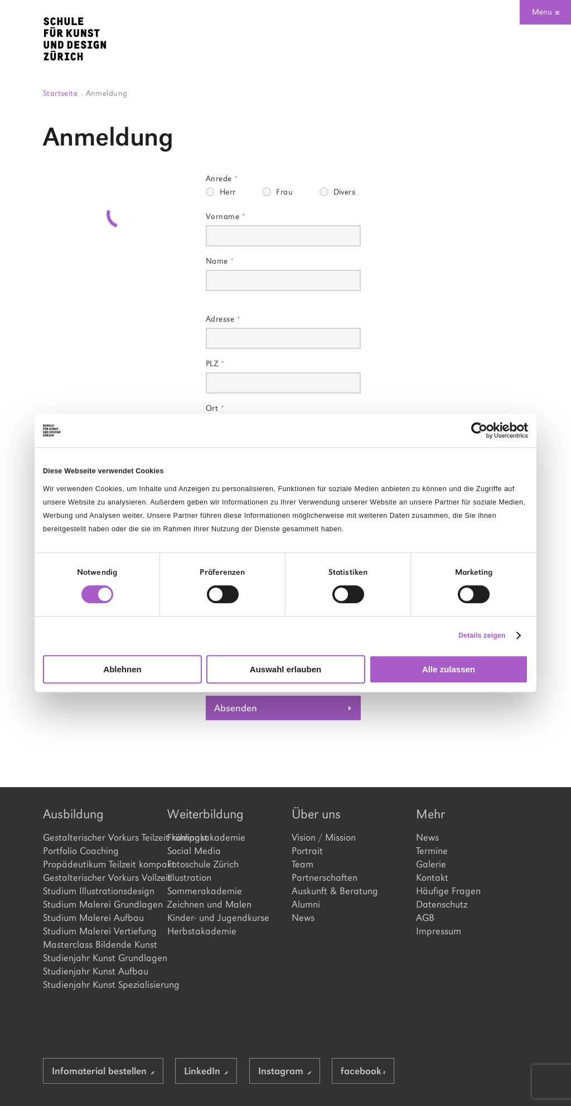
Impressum (438, 931)
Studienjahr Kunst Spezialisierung (99, 984)
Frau (284, 191)
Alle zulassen (448, 669)
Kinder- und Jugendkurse (218, 917)
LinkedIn (206, 1070)
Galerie (431, 864)
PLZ (215, 363)
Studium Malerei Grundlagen (99, 904)
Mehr (430, 814)
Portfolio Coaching (81, 850)
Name (220, 260)
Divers (344, 191)
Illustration (189, 877)
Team (302, 864)
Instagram (284, 1070)
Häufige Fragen (448, 890)
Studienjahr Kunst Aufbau (95, 971)
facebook (363, 1070)
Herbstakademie (201, 931)
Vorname (225, 216)
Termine (432, 850)
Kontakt (432, 877)
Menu (545, 12)
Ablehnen (122, 669)
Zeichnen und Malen (209, 904)
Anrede (222, 178)
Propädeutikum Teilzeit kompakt (99, 864)
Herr (228, 191)
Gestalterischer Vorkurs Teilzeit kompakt (99, 837)
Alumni (306, 904)
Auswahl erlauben (285, 669)
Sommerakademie (204, 890)
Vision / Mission (324, 837)
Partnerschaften (324, 877)
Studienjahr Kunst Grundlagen (99, 957)
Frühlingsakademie (206, 837)
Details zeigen (482, 635)
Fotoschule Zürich (203, 864)
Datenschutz (441, 904)
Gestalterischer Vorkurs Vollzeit (99, 877)
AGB (425, 917)
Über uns (316, 814)
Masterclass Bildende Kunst (99, 944)
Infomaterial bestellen (103, 1070)
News (303, 917)
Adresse (223, 318)
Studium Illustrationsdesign (98, 890)
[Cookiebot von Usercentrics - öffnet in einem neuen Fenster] (479, 430)
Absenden (235, 708)
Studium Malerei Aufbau (93, 917)
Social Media (194, 850)
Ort (215, 408)
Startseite (63, 93)
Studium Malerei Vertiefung (99, 931)
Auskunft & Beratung (335, 890)
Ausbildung (73, 814)
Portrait (307, 850)
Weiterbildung (205, 814)
